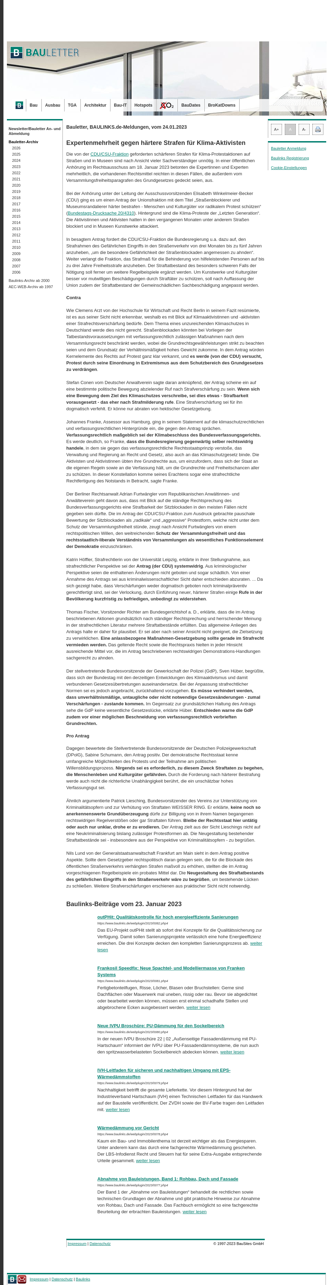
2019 (16, 191)
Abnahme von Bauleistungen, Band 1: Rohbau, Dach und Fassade (167, 1178)
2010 (16, 247)
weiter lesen (198, 1007)
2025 (16, 154)
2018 (16, 198)
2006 (16, 272)
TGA (72, 105)
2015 (16, 216)
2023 (16, 167)
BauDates (190, 105)
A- (304, 129)
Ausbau (52, 105)
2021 (16, 179)
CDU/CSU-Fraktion (109, 154)
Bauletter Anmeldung (288, 148)
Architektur (95, 105)
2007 (16, 266)
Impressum (77, 1244)
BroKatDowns (221, 105)
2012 (16, 235)
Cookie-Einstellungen (289, 168)
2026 (16, 148)
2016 (16, 210)
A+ (276, 129)
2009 (16, 254)
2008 (16, 260)
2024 (16, 160)
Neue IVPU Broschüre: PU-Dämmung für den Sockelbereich (160, 1025)
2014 (16, 222)
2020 (16, 185)
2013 (16, 229)
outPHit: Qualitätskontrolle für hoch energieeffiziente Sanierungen (168, 917)
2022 (16, 173)
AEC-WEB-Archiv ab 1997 (31, 287)
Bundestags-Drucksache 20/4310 (101, 213)
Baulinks (83, 1279)
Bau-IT (120, 105)
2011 (16, 241)
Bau (34, 105)
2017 (16, 204)
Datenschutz (99, 1244)
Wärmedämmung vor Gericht (128, 1127)
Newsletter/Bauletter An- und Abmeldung (35, 131)
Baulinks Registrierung (290, 158)
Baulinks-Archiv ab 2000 (29, 280)
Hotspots (143, 105)
